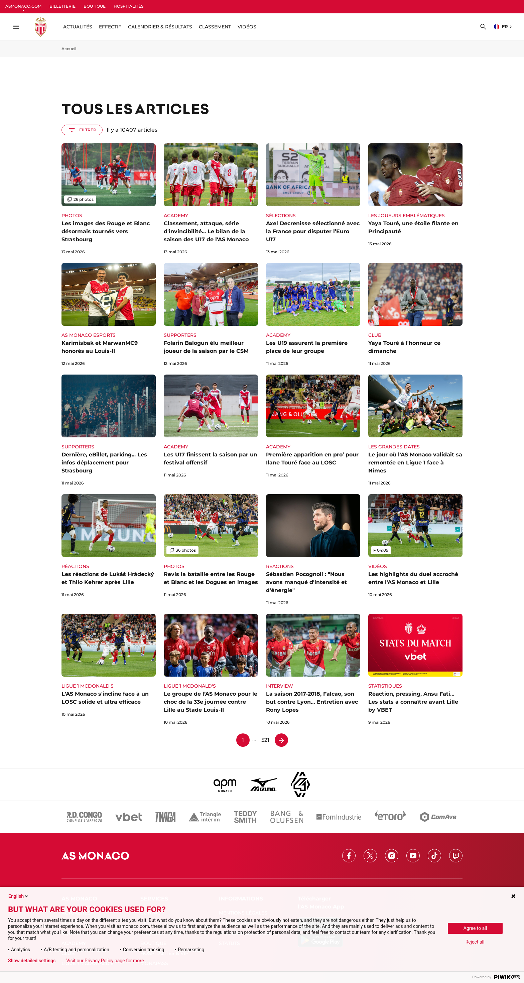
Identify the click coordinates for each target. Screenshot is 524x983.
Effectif (110, 27)
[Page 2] (281, 740)
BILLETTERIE (62, 6)
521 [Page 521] (265, 740)
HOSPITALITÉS (128, 6)
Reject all (475, 942)
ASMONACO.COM (23, 6)
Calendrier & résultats (160, 27)
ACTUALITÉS (77, 27)
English (18, 896)
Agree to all (475, 928)
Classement (215, 27)
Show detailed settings (31, 960)
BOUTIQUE (95, 6)
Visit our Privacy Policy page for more (105, 960)
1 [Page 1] (243, 740)
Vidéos (247, 27)
